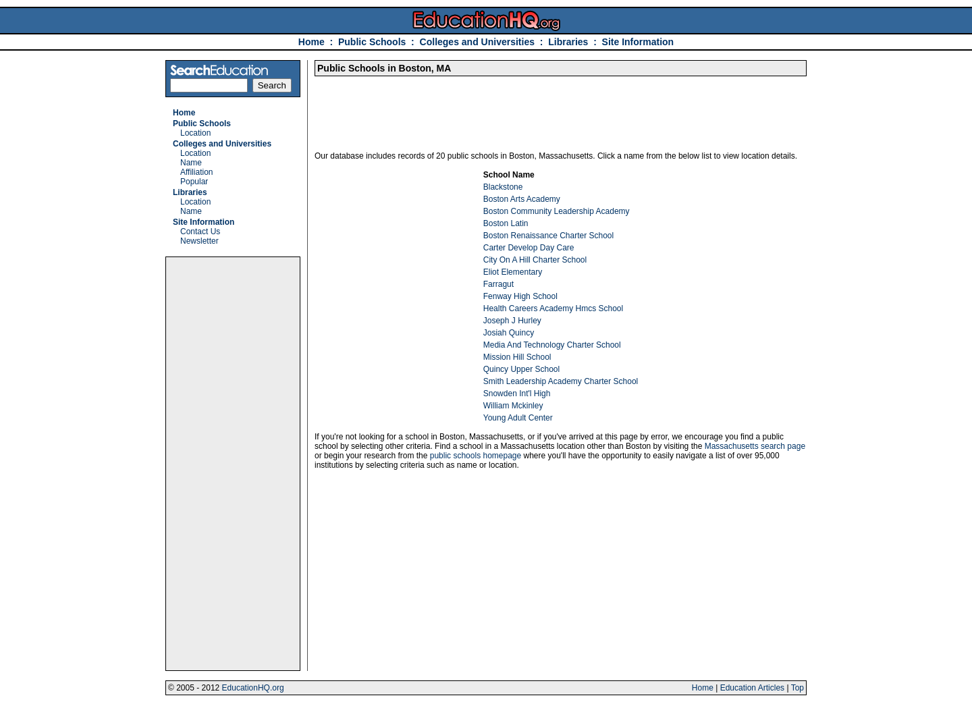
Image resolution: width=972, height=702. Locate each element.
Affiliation (196, 172)
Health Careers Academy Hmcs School (553, 308)
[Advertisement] (233, 463)
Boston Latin (506, 223)
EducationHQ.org (253, 688)
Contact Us (200, 231)
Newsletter (199, 241)
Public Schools (373, 41)
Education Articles (752, 688)
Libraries (568, 41)
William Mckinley (513, 405)
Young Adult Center (518, 418)
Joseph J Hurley (512, 320)
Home (311, 41)
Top (797, 688)
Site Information (638, 41)
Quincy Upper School (521, 369)
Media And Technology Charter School (552, 345)
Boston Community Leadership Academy (556, 211)
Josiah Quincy (508, 333)
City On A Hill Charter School (535, 260)
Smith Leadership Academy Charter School (560, 381)
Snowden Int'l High (517, 393)
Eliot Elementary (512, 272)
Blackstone (503, 187)
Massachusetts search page (755, 446)
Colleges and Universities (477, 41)
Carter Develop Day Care (528, 247)
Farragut (498, 284)
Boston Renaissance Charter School (548, 235)
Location (195, 133)
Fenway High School (520, 296)
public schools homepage (475, 455)
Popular (194, 181)
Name (191, 162)
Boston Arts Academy (521, 199)
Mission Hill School (517, 357)
